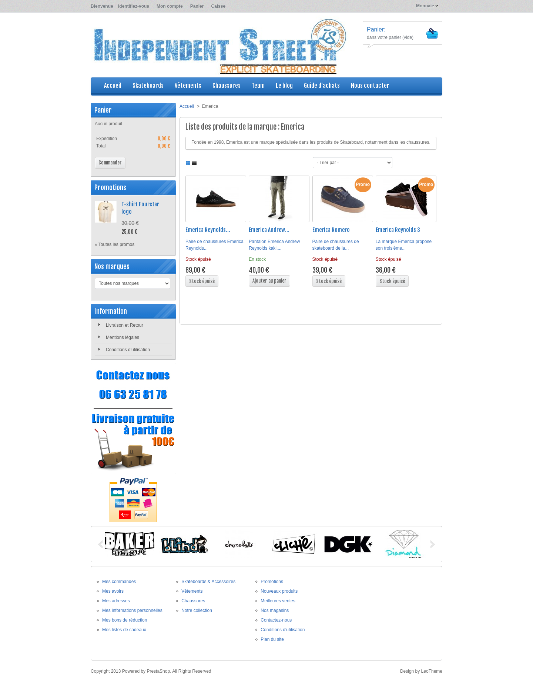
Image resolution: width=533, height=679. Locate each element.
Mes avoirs (113, 591)
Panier (197, 6)
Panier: (376, 29)
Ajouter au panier (269, 281)
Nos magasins (275, 610)
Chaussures (193, 600)
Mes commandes (119, 581)
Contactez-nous (276, 620)
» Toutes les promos (114, 244)
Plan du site (272, 639)
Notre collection (196, 610)
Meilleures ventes (278, 600)
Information (110, 311)
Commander (110, 163)
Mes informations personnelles (132, 610)
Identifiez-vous (133, 6)
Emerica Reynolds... (207, 229)
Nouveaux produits (279, 591)
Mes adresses (116, 600)
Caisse (218, 6)
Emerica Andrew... (269, 229)
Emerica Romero (331, 229)
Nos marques (112, 266)
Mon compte (170, 6)
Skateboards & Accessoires (208, 581)
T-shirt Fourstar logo (140, 208)
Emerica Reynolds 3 (398, 229)
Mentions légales (122, 337)
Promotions (110, 187)
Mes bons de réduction (124, 620)
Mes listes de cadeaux (124, 629)
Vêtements (191, 591)
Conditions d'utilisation (128, 349)
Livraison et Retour (124, 325)
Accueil (187, 106)
